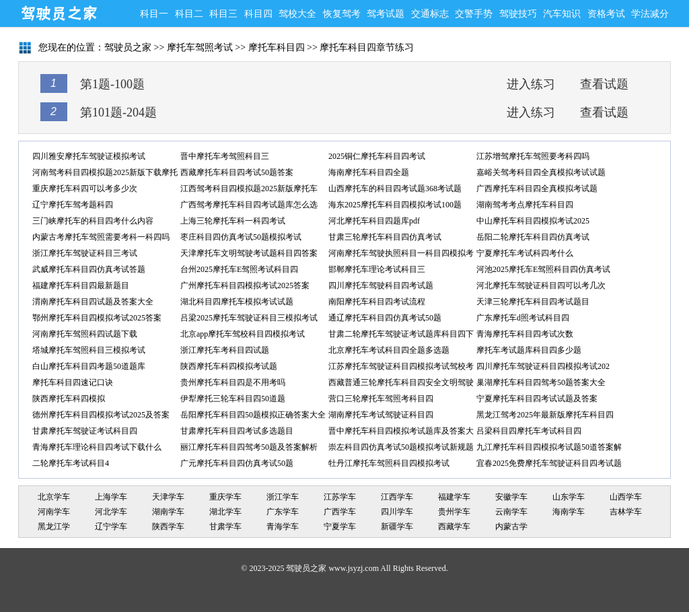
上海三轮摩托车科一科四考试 (232, 221)
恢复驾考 (342, 14)
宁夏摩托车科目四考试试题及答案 (536, 398)
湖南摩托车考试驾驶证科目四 (380, 414)
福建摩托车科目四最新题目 (80, 285)
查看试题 (604, 84)
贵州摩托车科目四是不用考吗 (232, 382)
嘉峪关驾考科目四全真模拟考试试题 (541, 172)
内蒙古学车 (511, 528)
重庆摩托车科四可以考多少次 (84, 188)
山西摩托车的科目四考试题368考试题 (395, 188)
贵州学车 (454, 511)
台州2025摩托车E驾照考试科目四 (239, 269)
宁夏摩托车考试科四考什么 (524, 253)
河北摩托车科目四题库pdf (374, 221)
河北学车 (111, 511)
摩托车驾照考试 (200, 47)
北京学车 (54, 497)
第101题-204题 (118, 112)
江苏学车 (340, 497)
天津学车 (168, 497)
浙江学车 (282, 497)
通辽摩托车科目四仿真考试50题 (384, 317)
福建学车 (454, 497)
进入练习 (531, 84)
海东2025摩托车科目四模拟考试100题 (395, 204)
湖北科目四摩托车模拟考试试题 (236, 301)
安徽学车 (511, 497)
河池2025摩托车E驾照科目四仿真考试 (543, 269)
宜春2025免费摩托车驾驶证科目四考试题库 (549, 464)
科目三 (223, 14)
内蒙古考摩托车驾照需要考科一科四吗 (101, 237)
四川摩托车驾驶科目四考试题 (380, 285)
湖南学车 (168, 511)
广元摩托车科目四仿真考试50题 (236, 463)
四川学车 (397, 511)
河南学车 (54, 511)
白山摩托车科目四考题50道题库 (88, 366)
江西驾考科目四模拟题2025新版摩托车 (249, 188)
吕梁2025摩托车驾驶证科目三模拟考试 (249, 317)
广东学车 (282, 511)
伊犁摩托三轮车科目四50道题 (232, 398)
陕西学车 (168, 526)
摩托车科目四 (276, 47)
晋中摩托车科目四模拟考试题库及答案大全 (401, 432)
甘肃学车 (225, 526)
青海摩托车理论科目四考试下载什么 (96, 447)
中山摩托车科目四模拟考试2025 (532, 221)
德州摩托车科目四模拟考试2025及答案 (101, 414)
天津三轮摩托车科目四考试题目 (532, 301)
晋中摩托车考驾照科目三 (224, 156)
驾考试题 (385, 14)
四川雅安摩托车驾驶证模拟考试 (88, 156)
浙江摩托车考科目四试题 (224, 350)
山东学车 (568, 497)
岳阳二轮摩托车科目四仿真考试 (532, 237)
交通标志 (430, 14)
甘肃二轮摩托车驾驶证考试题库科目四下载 (401, 335)
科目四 (258, 14)
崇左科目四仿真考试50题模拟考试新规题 (401, 447)
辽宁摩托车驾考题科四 (72, 204)
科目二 (189, 14)
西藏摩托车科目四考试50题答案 (236, 172)
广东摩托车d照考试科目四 (522, 317)
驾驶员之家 (58, 13)
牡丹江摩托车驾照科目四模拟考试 (388, 463)
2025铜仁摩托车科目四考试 (376, 156)
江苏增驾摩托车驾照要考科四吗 (532, 156)
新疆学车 (397, 526)
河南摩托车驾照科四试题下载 (84, 334)
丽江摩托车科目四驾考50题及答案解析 (249, 447)
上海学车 (111, 497)
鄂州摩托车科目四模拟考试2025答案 (96, 317)
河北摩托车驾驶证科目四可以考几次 (541, 285)
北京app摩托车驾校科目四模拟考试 (242, 334)
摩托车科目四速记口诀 (72, 382)
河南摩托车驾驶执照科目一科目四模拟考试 (401, 254)
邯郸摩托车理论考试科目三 (376, 269)
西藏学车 (454, 526)
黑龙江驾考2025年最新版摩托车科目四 (545, 414)
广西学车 (340, 511)
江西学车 (397, 497)
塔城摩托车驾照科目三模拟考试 (88, 350)
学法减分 (650, 14)
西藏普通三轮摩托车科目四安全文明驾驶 (401, 382)
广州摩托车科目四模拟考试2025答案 (245, 285)
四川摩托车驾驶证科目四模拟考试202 (543, 366)
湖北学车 (225, 511)
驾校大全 (297, 14)
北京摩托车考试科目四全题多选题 (388, 350)
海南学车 (568, 511)
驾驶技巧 (518, 14)
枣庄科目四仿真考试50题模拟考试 (240, 237)
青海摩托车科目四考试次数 (524, 334)
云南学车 (511, 511)
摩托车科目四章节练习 (367, 47)
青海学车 (282, 526)
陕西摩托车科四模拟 (68, 398)
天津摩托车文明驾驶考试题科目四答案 (249, 253)
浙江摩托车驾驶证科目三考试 (84, 253)
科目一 (154, 14)
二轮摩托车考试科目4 (70, 463)
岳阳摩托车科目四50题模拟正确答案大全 (253, 414)
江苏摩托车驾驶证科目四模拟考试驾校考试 (401, 368)
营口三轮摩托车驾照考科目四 (380, 398)
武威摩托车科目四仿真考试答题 (88, 269)
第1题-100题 (112, 84)
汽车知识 (562, 14)
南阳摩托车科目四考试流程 (376, 301)
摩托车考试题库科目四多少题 (528, 350)
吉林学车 (626, 511)
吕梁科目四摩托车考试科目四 (528, 431)
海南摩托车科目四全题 (368, 172)
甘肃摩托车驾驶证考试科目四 (84, 431)
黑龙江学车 (54, 528)
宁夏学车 (340, 526)
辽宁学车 (111, 526)
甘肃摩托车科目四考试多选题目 (236, 431)
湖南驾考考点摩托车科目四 (524, 204)
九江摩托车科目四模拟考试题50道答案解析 (549, 448)
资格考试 (606, 14)
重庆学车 (225, 497)
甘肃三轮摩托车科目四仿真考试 (384, 237)
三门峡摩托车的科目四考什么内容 (92, 221)
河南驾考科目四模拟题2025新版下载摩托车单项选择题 (105, 174)
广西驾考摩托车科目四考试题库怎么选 (249, 204)
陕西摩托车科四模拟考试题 (228, 366)
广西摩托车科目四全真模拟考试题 (536, 188)
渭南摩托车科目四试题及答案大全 (92, 301)
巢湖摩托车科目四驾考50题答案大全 (541, 382)
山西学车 (626, 497)
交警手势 (474, 14)
